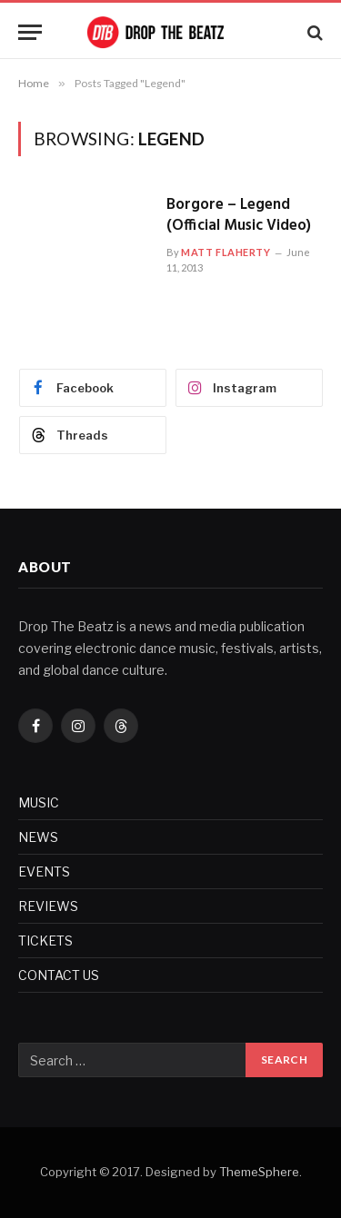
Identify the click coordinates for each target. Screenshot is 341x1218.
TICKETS (45, 940)
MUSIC (38, 802)
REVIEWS (48, 906)
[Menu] (30, 32)
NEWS (38, 837)
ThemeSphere (259, 1171)
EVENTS (44, 871)
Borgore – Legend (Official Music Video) (238, 215)
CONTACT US (58, 975)
